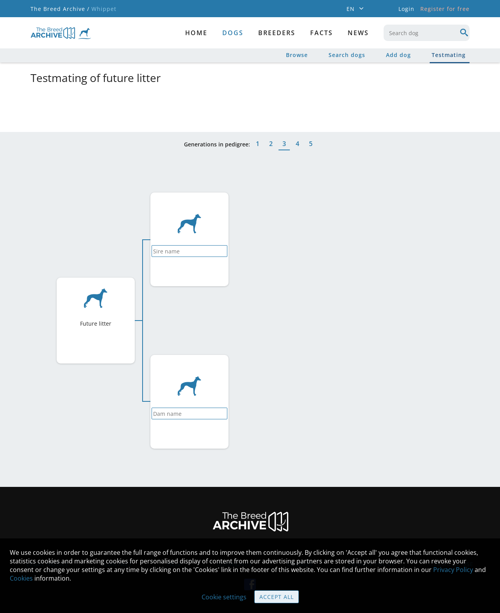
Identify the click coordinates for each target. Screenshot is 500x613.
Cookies (21, 578)
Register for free (445, 8)
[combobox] (426, 33)
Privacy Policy (453, 569)
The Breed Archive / (59, 8)
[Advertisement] (219, 106)
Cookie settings (224, 597)
